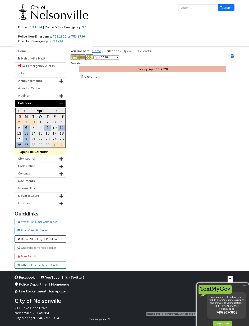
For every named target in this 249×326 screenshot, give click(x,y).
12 (19, 133)
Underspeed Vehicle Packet (36, 247)
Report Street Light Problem (37, 239)
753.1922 (60, 36)
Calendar (24, 103)
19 (19, 139)
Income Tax (26, 188)
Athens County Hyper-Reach (37, 265)
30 (47, 145)
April (40, 111)
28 (33, 145)
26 (19, 145)
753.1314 (35, 27)
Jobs (21, 73)
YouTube (50, 277)
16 (47, 133)
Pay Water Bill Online (32, 230)
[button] (61, 81)
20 (26, 139)
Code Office (26, 166)
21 (33, 139)
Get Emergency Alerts (38, 66)
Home (22, 51)
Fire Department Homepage (40, 291)
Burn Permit (26, 256)
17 (55, 133)
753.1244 (56, 41)
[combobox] (198, 7)
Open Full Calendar (34, 152)
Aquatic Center (29, 88)
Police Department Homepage (42, 284)
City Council (27, 158)
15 (40, 133)
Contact (24, 173)
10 (55, 128)
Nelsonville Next (33, 58)
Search (226, 7)
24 (55, 139)
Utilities (24, 203)
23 (47, 139)
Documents (26, 181)
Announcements (30, 81)
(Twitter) (75, 277)
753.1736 (78, 36)
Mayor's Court (28, 196)
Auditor (24, 96)
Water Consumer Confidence (37, 221)
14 (33, 133)
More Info (223, 323)
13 (26, 133)
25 (62, 139)
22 (40, 139)
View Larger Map (99, 319)
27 (26, 145)
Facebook (25, 277)
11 (62, 128)
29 (40, 145)
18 (62, 133)
